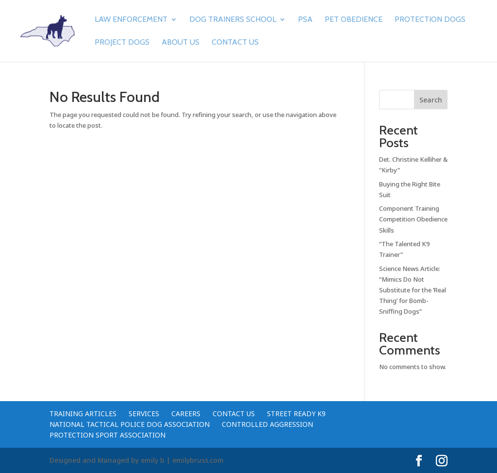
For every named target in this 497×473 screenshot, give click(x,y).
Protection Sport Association (108, 434)
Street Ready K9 (296, 413)
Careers (185, 413)
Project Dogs (122, 43)
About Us (180, 43)
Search (430, 99)
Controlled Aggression (267, 424)
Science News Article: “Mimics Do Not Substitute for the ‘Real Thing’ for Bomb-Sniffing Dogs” (412, 290)
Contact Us (235, 43)
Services (144, 413)
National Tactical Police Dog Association (130, 424)
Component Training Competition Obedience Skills (413, 219)
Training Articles (83, 413)
